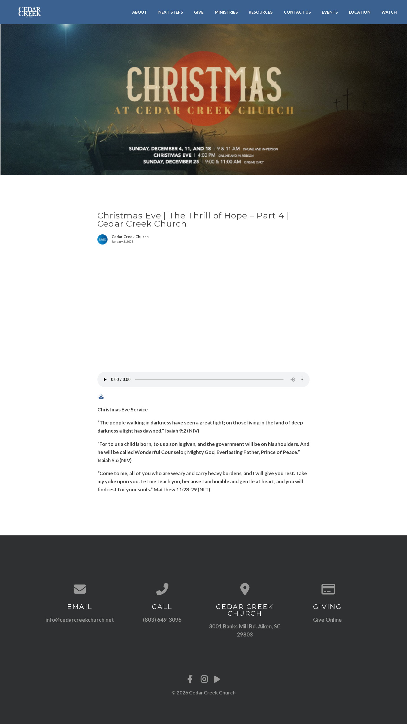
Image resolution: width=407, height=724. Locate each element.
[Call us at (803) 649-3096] (162, 589)
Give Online (327, 619)
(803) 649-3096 (162, 619)
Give (199, 12)
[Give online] (327, 589)
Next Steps (170, 12)
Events (330, 12)
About (139, 12)
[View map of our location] (245, 589)
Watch (389, 12)
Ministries (226, 12)
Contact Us (297, 12)
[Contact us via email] (79, 589)
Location (359, 12)
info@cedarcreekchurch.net (80, 619)
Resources (260, 12)
